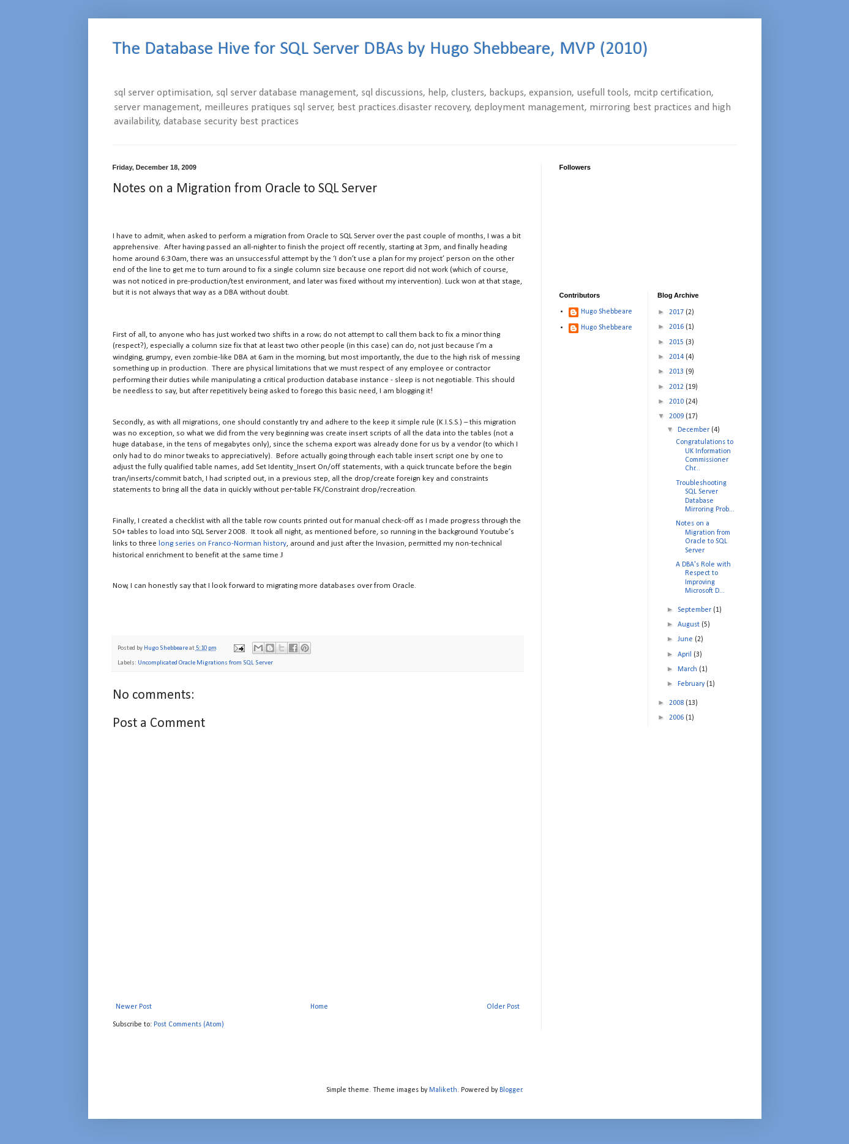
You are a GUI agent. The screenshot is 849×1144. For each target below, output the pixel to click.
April (686, 654)
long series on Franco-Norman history (222, 544)
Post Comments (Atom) (189, 1024)
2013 (677, 371)
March (688, 669)
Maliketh (443, 1090)
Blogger (510, 1090)
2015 (677, 342)
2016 (677, 327)
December (694, 430)
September (695, 610)
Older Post (503, 1006)
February (692, 684)
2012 (677, 387)
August (689, 624)
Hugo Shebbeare (606, 311)
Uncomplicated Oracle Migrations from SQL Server (205, 663)
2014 (677, 357)
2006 (677, 717)
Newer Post (134, 1006)
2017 (677, 312)
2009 (677, 416)
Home (319, 1006)
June (686, 639)
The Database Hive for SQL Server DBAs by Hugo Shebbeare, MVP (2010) (380, 49)
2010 (677, 401)
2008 (677, 703)
